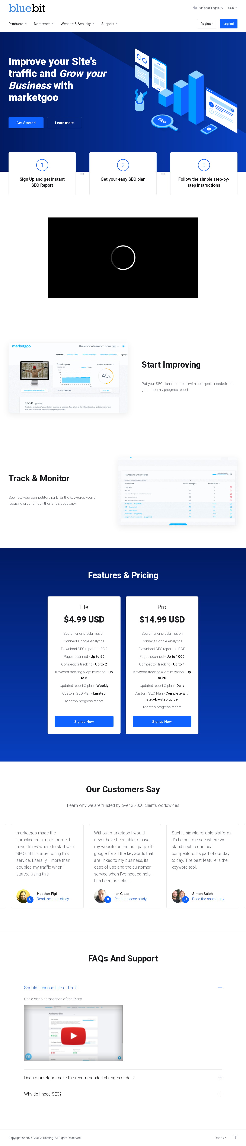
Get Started (26, 123)
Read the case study (53, 899)
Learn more (64, 123)
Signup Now (84, 721)
